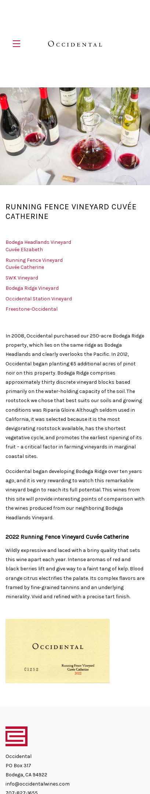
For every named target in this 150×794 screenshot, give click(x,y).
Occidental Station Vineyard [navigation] (39, 297)
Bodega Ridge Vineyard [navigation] (32, 286)
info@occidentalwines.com (38, 782)
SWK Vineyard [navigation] (22, 276)
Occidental (75, 43)
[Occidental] (75, 733)
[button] (18, 43)
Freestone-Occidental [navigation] (32, 307)
